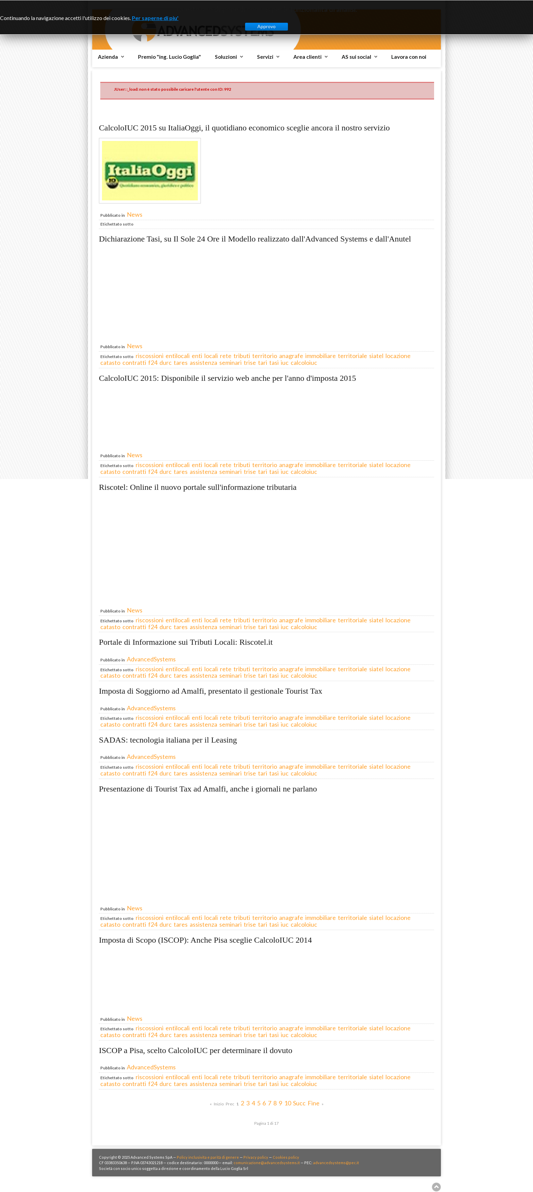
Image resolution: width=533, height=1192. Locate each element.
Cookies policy (286, 1157)
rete (225, 355)
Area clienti (307, 57)
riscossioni (150, 355)
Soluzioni (226, 57)
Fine (314, 1103)
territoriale (352, 355)
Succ (299, 1103)
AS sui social (356, 57)
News (134, 214)
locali (211, 355)
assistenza (203, 362)
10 (287, 1103)
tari (262, 362)
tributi (242, 355)
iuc (285, 362)
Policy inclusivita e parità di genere (208, 1157)
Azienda (108, 57)
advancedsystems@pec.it (336, 1162)
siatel (376, 355)
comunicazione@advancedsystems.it (267, 1162)
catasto (110, 362)
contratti (134, 362)
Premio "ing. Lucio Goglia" (169, 57)
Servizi (265, 57)
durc (165, 362)
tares (181, 362)
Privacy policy (255, 1157)
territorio (264, 355)
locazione (398, 355)
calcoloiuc (304, 362)
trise (250, 362)
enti (197, 355)
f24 (152, 362)
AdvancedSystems (151, 659)
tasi (274, 362)
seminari (230, 362)
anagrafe (291, 355)
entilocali (178, 355)
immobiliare (320, 355)
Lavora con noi (408, 57)
